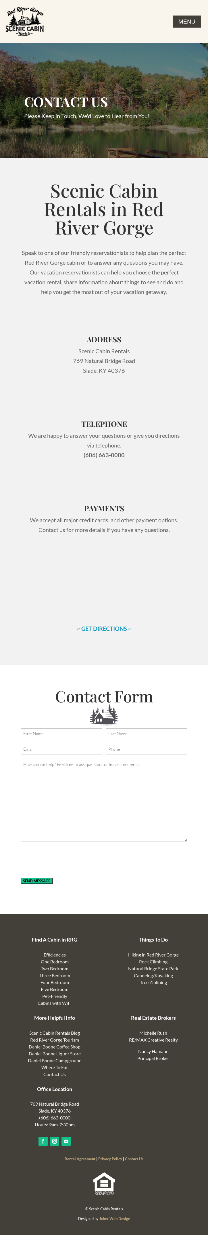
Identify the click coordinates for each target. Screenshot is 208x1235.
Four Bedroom (55, 982)
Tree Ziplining (153, 982)
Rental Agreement (80, 1159)
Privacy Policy (110, 1159)
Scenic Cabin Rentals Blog (54, 1033)
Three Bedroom (54, 975)
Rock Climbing (153, 961)
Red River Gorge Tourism (54, 1039)
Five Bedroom (54, 989)
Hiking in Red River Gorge (153, 954)
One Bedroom (55, 961)
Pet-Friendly (54, 996)
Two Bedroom (54, 968)
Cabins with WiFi (55, 1003)
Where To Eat (54, 1067)
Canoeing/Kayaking (153, 975)
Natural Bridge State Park (153, 968)
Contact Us (54, 1074)
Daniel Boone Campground (55, 1060)
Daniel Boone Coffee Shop (54, 1046)
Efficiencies (55, 954)
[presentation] (64, 860)
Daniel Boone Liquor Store (55, 1053)
